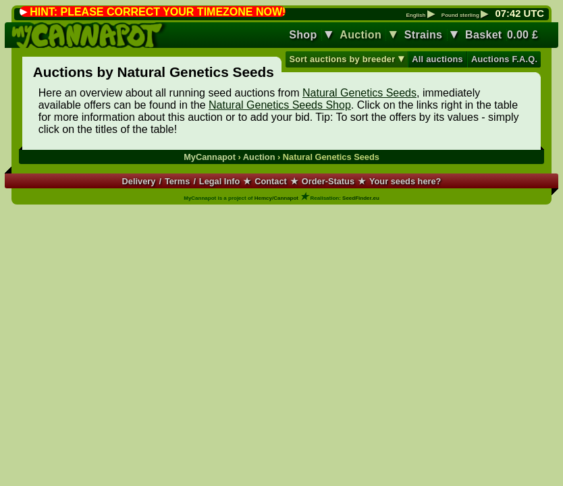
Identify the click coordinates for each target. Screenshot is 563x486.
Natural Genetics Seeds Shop (280, 105)
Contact (270, 181)
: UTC (519, 13)
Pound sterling (464, 15)
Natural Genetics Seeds (359, 93)
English (420, 15)
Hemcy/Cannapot (276, 198)
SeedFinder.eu (360, 198)
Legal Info (219, 181)
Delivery (139, 181)
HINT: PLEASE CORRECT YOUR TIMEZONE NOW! (158, 12)
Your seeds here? (405, 181)
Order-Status (328, 181)
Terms (177, 181)
